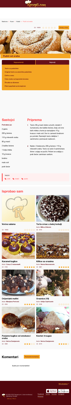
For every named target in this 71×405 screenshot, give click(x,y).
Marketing (9, 396)
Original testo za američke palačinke (18, 72)
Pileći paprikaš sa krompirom (15, 86)
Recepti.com (35, 3)
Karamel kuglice (18, 250)
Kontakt (15, 396)
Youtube (54, 394)
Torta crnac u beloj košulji (52, 213)
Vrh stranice (63, 384)
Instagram (61, 394)
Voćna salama (18, 213)
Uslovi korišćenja (27, 394)
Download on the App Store (51, 391)
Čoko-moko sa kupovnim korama (16, 79)
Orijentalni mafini (18, 287)
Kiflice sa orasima (52, 250)
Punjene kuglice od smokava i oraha (18, 326)
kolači (17, 179)
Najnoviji (52, 62)
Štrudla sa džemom (12, 82)
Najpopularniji (18, 62)
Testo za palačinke (11, 68)
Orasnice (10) (52, 287)
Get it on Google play (63, 391)
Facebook (41, 394)
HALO (14, 398)
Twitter (47, 394)
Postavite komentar (32, 357)
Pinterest (40, 396)
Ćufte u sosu (9, 75)
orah (8, 179)
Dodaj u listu (63, 27)
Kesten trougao (52, 326)
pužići (26, 179)
